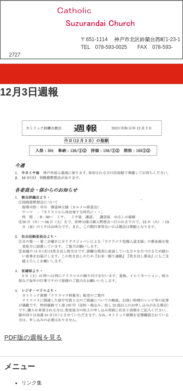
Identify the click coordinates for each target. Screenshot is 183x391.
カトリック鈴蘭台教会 (61, 41)
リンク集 (31, 383)
